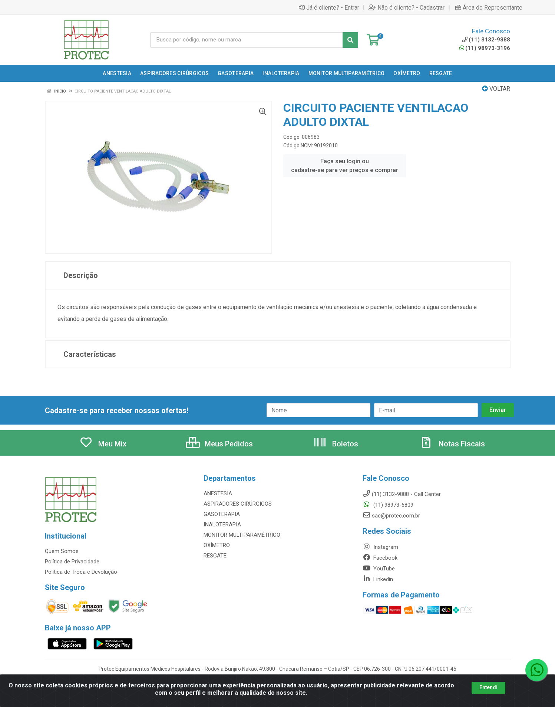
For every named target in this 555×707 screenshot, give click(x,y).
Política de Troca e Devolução (81, 572)
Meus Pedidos (219, 443)
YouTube (379, 568)
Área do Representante (488, 7)
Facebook (380, 557)
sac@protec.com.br (391, 515)
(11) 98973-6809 (388, 505)
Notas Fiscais (452, 443)
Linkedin (378, 579)
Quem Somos (62, 551)
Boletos (335, 443)
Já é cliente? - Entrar (329, 7)
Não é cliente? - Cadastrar (407, 7)
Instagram (380, 547)
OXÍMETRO (217, 545)
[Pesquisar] (350, 40)
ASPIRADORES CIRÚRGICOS (238, 503)
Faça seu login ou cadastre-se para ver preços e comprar (344, 166)
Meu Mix (102, 443)
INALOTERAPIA (222, 524)
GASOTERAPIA (222, 514)
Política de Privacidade (72, 561)
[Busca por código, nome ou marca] (246, 40)
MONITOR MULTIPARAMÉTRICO (242, 535)
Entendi (488, 694)
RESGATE (215, 555)
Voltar (496, 88)
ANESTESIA (218, 493)
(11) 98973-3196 (484, 48)
